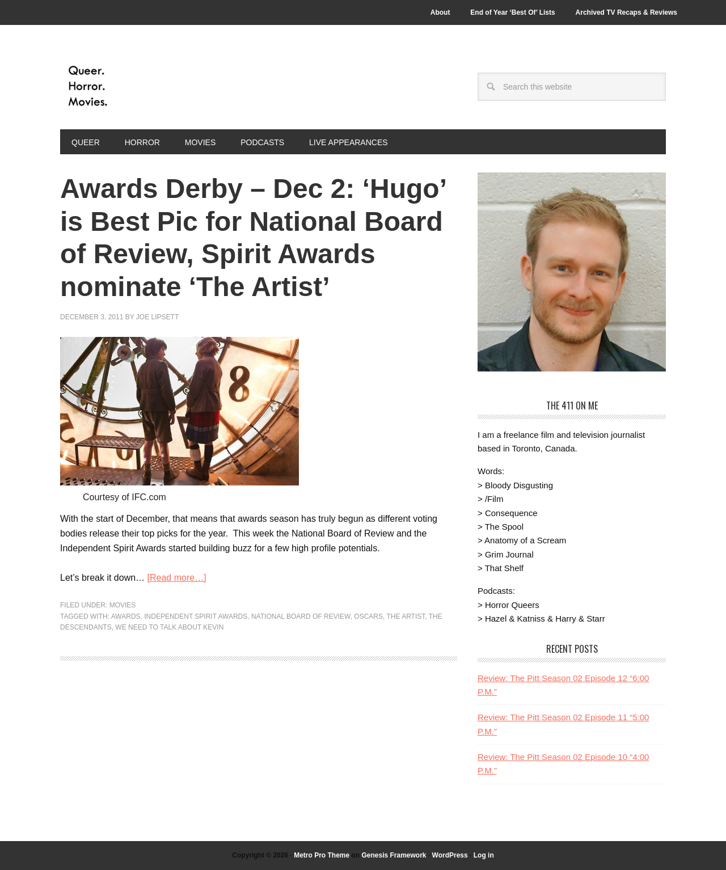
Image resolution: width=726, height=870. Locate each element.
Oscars (368, 616)
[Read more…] (176, 577)
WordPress (450, 855)
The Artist (405, 616)
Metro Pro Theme (321, 855)
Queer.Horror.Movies (136, 86)
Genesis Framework (393, 855)
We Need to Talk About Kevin (169, 627)
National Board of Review (301, 616)
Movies (122, 605)
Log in (484, 855)
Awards (126, 616)
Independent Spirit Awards (195, 616)
